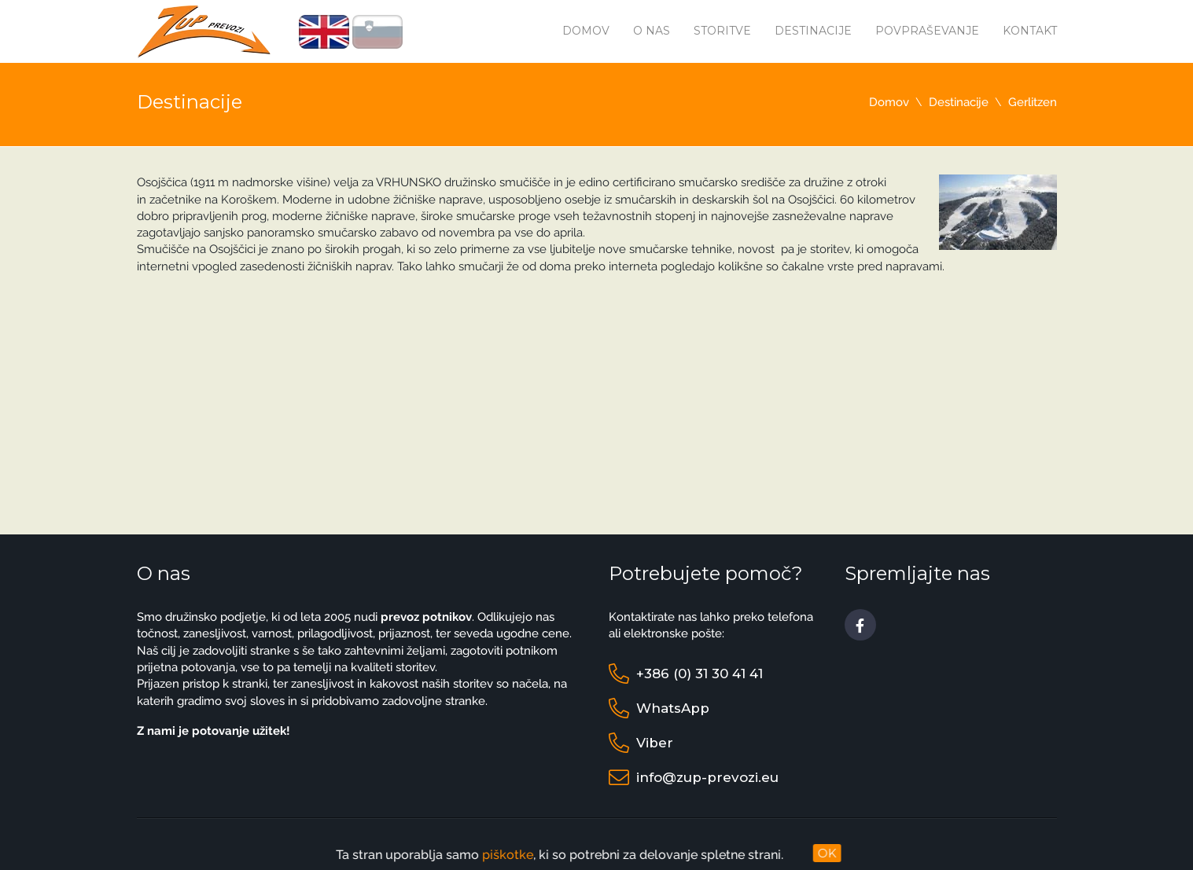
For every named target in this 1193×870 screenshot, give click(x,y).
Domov (585, 31)
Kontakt (1030, 31)
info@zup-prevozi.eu (707, 777)
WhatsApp (672, 708)
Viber (654, 743)
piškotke (492, 854)
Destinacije (813, 31)
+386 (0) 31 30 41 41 (699, 673)
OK (827, 853)
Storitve (722, 31)
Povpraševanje (927, 31)
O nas (651, 31)
